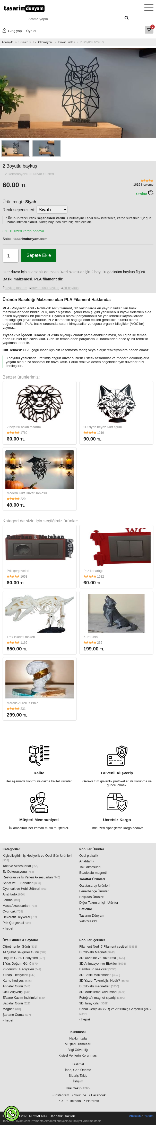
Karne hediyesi (17, 980)
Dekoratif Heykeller (20, 917)
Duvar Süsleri (66, 42)
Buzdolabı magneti (93, 873)
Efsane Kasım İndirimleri (24, 998)
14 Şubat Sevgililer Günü (24, 952)
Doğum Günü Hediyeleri (24, 958)
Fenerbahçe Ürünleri (94, 891)
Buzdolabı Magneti (97, 952)
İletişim (78, 1081)
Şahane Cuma (17, 1015)
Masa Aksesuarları (20, 906)
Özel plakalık (88, 855)
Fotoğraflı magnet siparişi (102, 998)
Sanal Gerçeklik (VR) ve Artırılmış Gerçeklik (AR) (115, 1011)
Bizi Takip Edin (78, 1088)
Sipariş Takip (78, 1075)
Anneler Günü (16, 986)
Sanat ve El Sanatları (22, 883)
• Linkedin (73, 1101)
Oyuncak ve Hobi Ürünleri (25, 889)
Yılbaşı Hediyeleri (19, 975)
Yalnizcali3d (88, 921)
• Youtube (79, 1095)
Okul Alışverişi (16, 992)
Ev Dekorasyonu (43, 42)
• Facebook (97, 1095)
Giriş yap (15, 31)
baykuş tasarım (16, 288)
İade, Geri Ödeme (78, 1070)
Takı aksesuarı (90, 867)
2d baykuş (71, 288)
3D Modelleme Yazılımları (102, 992)
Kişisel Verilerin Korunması (78, 1055)
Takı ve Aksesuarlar (20, 866)
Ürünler (23, 42)
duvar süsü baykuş (45, 288)
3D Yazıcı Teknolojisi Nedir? (104, 980)
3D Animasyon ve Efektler (102, 963)
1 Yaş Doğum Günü (20, 963)
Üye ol (31, 31)
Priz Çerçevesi (17, 923)
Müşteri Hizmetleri (78, 1044)
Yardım (148, 1115)
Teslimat (78, 1064)
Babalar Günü (16, 1003)
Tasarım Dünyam (91, 915)
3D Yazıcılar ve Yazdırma (102, 958)
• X (61, 1101)
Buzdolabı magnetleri (99, 986)
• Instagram (61, 1095)
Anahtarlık (13, 894)
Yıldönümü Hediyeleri (22, 969)
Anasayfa (7, 42)
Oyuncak (13, 911)
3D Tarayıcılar (93, 1003)
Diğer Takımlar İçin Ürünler (98, 902)
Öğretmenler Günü (20, 946)
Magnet (12, 1009)
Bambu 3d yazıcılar (97, 969)
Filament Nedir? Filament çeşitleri (108, 946)
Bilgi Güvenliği (77, 1050)
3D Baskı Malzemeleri (99, 975)
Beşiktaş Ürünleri (91, 897)
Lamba (11, 900)
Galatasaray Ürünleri (94, 885)
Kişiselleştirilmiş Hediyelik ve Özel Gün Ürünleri (37, 858)
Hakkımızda (78, 1038)
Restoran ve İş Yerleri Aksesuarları (31, 877)
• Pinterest (91, 1101)
